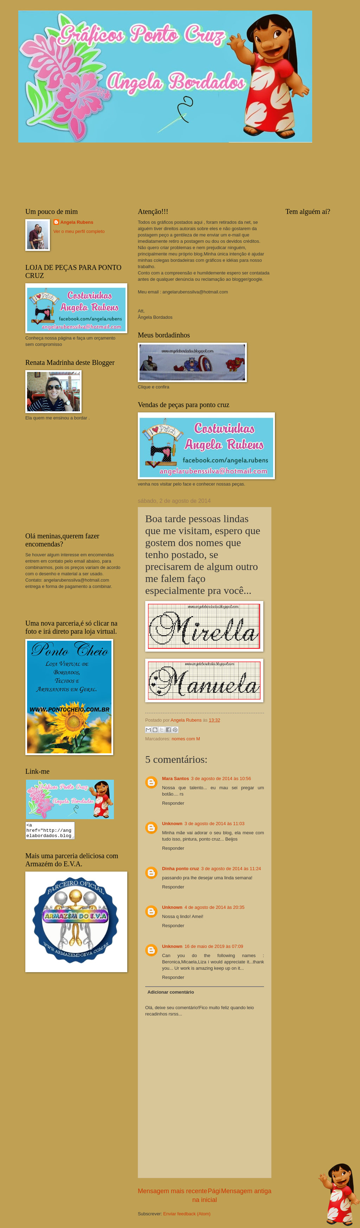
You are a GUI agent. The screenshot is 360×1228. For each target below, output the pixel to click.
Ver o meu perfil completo (79, 231)
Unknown (172, 823)
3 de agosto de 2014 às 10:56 (221, 778)
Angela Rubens (77, 222)
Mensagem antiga (246, 1191)
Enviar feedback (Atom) (187, 1213)
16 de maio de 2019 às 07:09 (214, 946)
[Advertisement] (78, 476)
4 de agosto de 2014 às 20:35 (214, 907)
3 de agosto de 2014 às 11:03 (214, 823)
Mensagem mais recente (172, 1191)
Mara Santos (175, 778)
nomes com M (186, 738)
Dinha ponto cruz (180, 868)
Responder (173, 803)
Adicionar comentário (170, 992)
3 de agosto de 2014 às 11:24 (231, 868)
